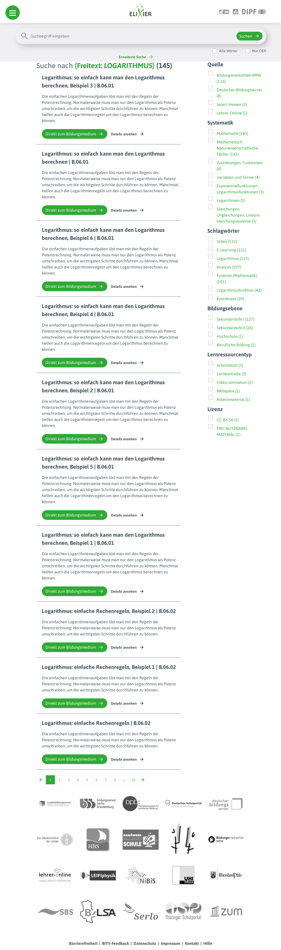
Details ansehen (127, 134)
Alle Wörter (228, 51)
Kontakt (192, 943)
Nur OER (259, 51)
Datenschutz (145, 943)
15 (133, 780)
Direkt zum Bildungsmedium (74, 134)
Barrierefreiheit (83, 943)
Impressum (170, 943)
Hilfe (207, 943)
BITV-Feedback (115, 943)
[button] (12, 12)
